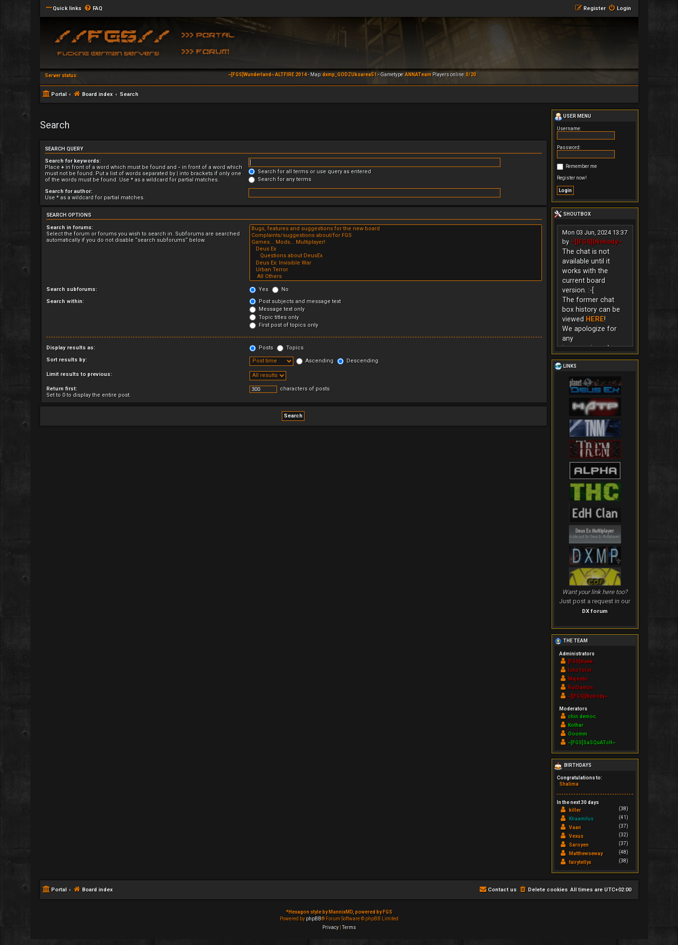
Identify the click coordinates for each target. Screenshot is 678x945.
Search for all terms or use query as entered (310, 171)
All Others (395, 276)
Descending (357, 361)
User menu (572, 117)
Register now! (572, 178)
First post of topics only (283, 325)
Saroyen (579, 845)
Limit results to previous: (79, 374)
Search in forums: (69, 227)
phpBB (313, 918)
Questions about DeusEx (395, 255)
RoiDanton (580, 687)
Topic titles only (274, 317)
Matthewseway (586, 853)
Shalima (569, 784)
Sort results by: (66, 360)
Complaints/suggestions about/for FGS (395, 235)
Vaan (575, 827)
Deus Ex (395, 249)
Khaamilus (581, 818)
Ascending (314, 361)
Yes (258, 289)
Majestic (578, 678)
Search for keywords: (73, 161)
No (280, 289)
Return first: (61, 389)
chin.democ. (582, 716)
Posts (261, 348)
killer (575, 810)
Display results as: (70, 348)
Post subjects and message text (295, 301)
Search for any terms (280, 179)
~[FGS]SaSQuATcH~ (591, 742)
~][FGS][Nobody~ (596, 241)
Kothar (575, 725)
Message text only (276, 309)
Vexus (576, 836)
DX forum (595, 611)
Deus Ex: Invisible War (395, 263)
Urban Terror (395, 269)
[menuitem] (93, 8)
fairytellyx (580, 862)
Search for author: (68, 191)
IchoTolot (579, 670)
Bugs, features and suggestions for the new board (395, 228)
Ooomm (577, 734)
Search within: (65, 301)
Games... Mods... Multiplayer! (395, 242)
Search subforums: (71, 289)
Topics (290, 348)
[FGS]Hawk (580, 661)
